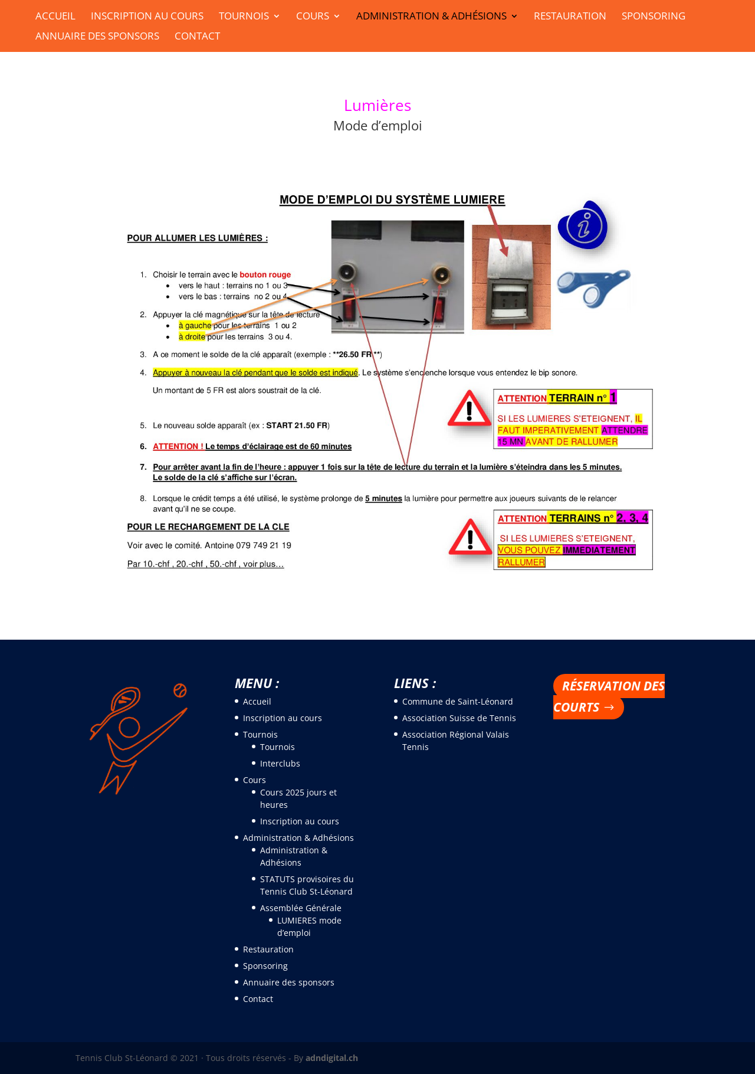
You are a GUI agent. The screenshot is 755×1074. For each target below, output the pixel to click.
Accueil (55, 17)
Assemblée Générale (301, 907)
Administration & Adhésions (431, 17)
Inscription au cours (147, 17)
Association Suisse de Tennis (459, 717)
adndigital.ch (332, 1057)
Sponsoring (653, 17)
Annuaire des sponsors (97, 37)
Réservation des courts (609, 697)
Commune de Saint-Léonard (457, 701)
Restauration (570, 17)
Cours (312, 17)
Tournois (244, 17)
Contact (197, 37)
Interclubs (280, 763)
